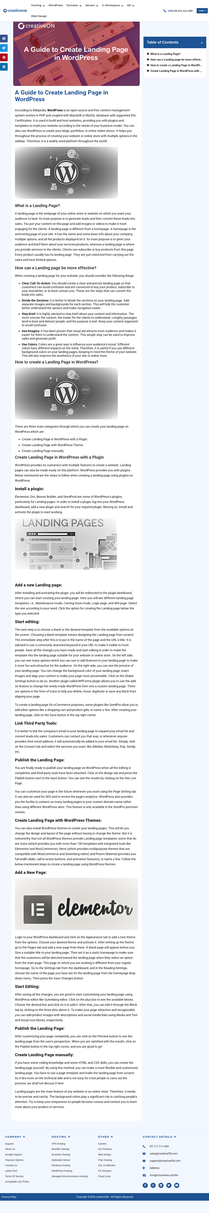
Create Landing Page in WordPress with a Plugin (176, 83)
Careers (102, 1156)
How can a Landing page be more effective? (176, 72)
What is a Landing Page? (165, 66)
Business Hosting (61, 1167)
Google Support (13, 1167)
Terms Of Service (14, 1189)
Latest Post (11, 1183)
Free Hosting (105, 1172)
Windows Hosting (61, 1178)
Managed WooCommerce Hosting (70, 1189)
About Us (10, 1161)
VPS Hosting (58, 1156)
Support (9, 1156)
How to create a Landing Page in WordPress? (176, 78)
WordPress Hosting (62, 1183)
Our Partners (105, 1161)
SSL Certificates (106, 1178)
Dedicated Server (61, 1172)
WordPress (55, 123)
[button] (4, 51)
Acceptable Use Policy (17, 1194)
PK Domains (104, 1183)
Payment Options (14, 1172)
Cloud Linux (104, 1189)
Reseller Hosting (60, 1161)
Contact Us (11, 1178)
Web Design (104, 1167)
